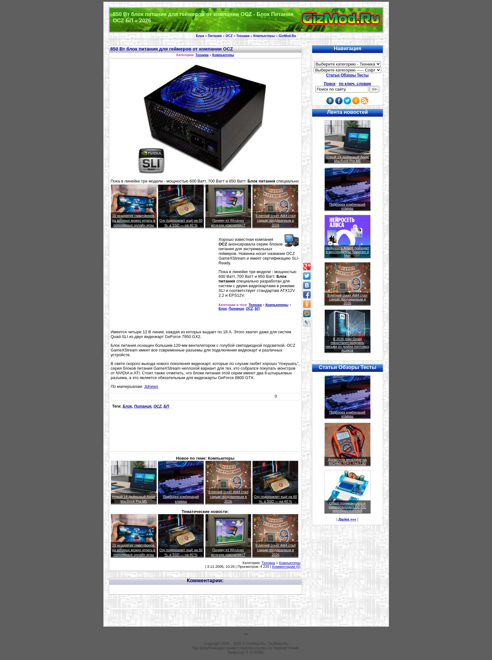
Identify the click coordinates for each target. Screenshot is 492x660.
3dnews (151, 386)
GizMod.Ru (287, 36)
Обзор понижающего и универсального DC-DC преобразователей (347, 507)
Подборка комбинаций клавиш (347, 206)
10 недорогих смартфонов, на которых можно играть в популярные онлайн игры (133, 220)
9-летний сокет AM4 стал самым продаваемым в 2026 (275, 220)
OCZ (229, 36)
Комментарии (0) (286, 566)
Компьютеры (264, 36)
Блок (200, 36)
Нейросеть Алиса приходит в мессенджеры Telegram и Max (347, 251)
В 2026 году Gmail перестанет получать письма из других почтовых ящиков (347, 344)
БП (257, 308)
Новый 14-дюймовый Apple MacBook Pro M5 (347, 159)
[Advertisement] (163, 281)
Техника (242, 36)
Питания (215, 36)
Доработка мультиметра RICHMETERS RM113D (347, 461)
